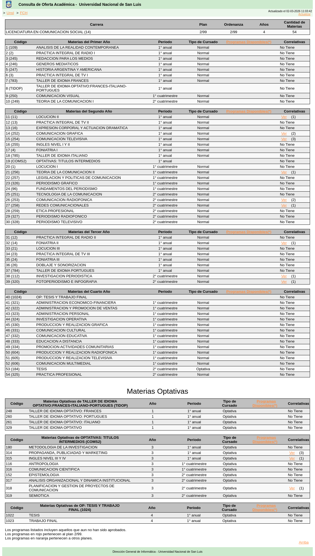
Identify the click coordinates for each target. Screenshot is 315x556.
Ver (284, 117)
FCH (23, 13)
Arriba (304, 542)
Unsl (10, 13)
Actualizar (304, 14)
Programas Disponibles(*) (248, 42)
